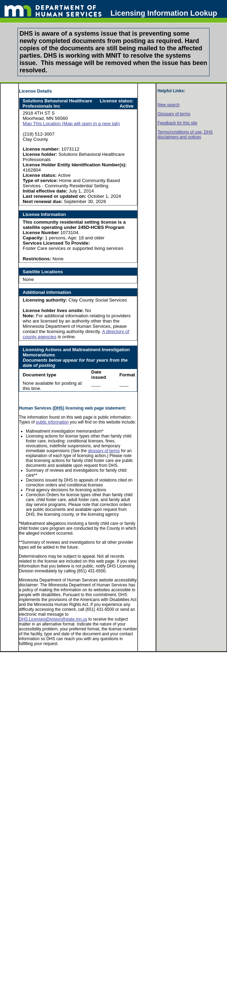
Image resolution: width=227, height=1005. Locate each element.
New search (169, 104)
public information (52, 422)
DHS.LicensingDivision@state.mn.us (53, 619)
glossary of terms (103, 450)
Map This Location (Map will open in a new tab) (71, 123)
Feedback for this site (177, 123)
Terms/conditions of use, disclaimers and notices (185, 134)
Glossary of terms (174, 113)
